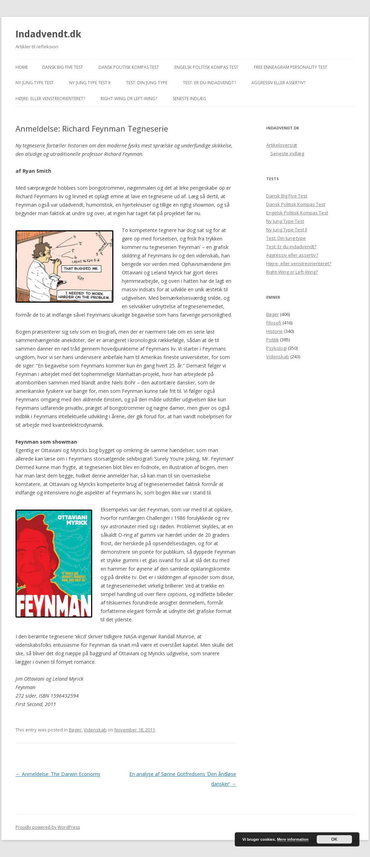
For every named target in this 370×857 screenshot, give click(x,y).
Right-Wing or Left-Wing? (129, 99)
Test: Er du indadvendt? (209, 83)
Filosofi (273, 323)
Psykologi (276, 348)
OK (334, 839)
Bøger (75, 730)
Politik (272, 339)
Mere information (293, 839)
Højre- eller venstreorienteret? (50, 99)
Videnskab (95, 730)
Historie (274, 331)
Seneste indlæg (189, 99)
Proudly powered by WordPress (48, 827)
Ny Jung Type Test (35, 83)
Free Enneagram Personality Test (290, 67)
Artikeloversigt (281, 145)
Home (22, 67)
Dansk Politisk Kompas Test (129, 67)
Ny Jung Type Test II (90, 83)
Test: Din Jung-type (146, 83)
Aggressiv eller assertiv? (278, 83)
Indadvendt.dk (48, 34)
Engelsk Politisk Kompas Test (206, 67)
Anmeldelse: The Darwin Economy (58, 774)
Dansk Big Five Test (62, 67)
